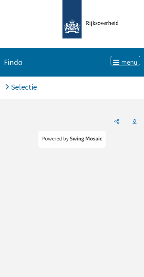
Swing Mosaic (86, 139)
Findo (13, 62)
